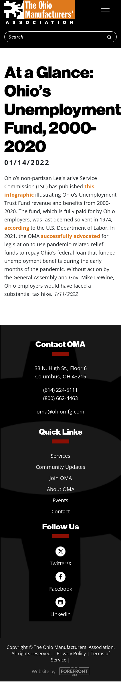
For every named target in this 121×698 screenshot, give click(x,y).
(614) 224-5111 (60, 389)
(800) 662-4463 (60, 398)
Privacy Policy (71, 653)
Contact (60, 511)
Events (60, 500)
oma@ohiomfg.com (60, 411)
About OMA (60, 489)
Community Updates (60, 466)
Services (60, 455)
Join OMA (60, 478)
